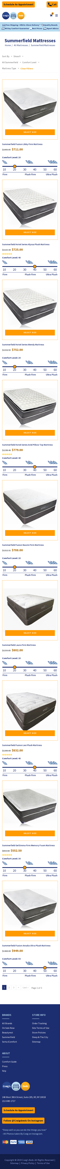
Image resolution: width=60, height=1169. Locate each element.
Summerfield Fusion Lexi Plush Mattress (22, 745)
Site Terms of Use (40, 1027)
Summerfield (8, 1037)
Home (8, 45)
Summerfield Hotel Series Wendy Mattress (23, 344)
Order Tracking (39, 1023)
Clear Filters (26, 68)
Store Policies (39, 1032)
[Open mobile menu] (56, 15)
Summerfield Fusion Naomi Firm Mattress (23, 544)
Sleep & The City (40, 1037)
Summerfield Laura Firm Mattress (19, 644)
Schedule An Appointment (18, 4)
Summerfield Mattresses (43, 45)
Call (52, 4)
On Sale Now (8, 1027)
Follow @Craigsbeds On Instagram (23, 1120)
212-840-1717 (8, 1101)
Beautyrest (7, 1032)
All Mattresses (21, 45)
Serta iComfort (9, 1041)
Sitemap (36, 1041)
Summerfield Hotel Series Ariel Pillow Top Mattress (27, 444)
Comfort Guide (9, 1061)
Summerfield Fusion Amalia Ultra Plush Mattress (26, 945)
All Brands (7, 1023)
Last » (25, 987)
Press (5, 1066)
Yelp (4, 1070)
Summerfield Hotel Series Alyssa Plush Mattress (25, 244)
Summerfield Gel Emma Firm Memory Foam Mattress (28, 845)
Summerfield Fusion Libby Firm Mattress (22, 144)
